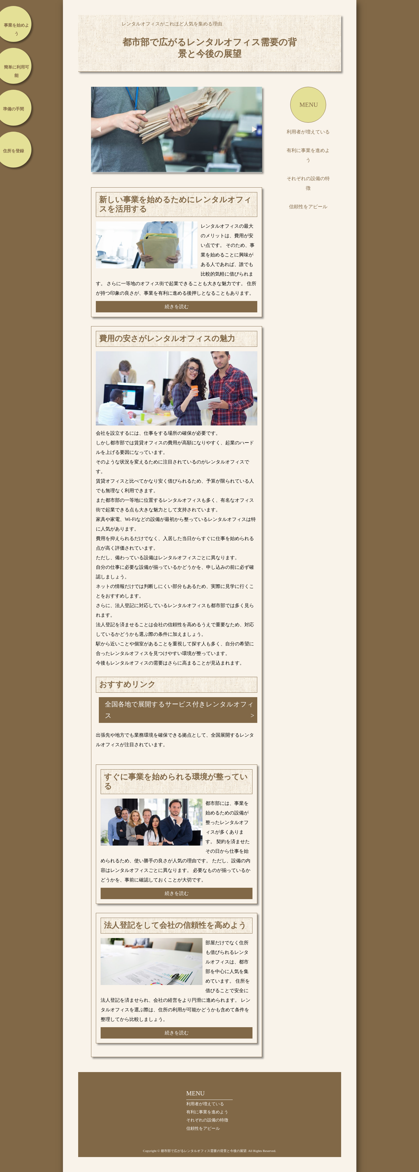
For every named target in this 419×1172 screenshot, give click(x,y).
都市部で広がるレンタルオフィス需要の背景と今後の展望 (209, 48)
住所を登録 (13, 151)
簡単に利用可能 (16, 71)
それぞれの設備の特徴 (308, 183)
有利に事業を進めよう (308, 155)
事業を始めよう (16, 29)
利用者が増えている (308, 131)
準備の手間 (13, 109)
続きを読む (177, 306)
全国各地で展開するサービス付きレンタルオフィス (179, 709)
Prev (98, 129)
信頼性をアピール (308, 206)
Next (254, 129)
